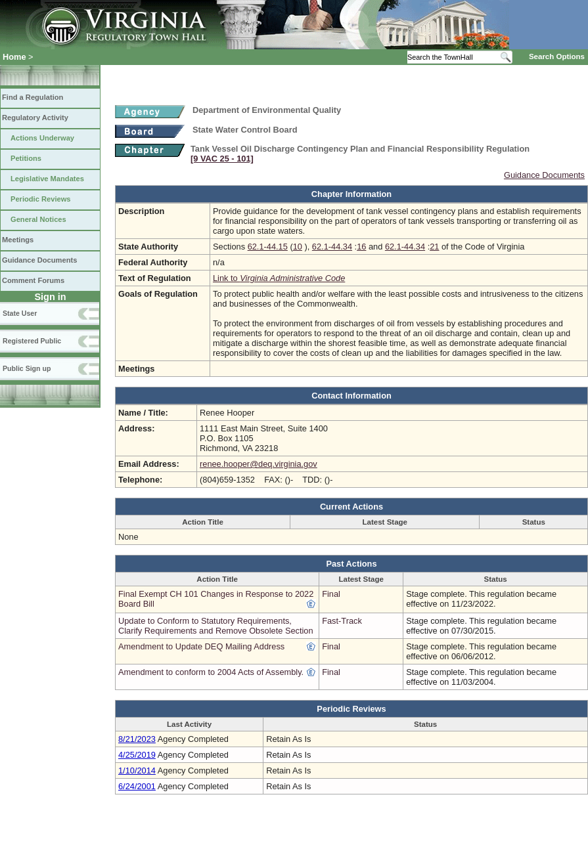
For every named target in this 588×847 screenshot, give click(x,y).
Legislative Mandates (47, 179)
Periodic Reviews (41, 199)
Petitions (26, 158)
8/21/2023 (137, 739)
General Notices (38, 219)
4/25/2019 (137, 755)
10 (297, 246)
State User (20, 313)
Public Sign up (27, 368)
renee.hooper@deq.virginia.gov (258, 464)
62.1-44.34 (332, 246)
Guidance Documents (39, 260)
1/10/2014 (137, 770)
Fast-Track (342, 621)
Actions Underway (42, 138)
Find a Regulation (32, 97)
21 (434, 246)
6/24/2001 (137, 786)
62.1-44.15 (268, 246)
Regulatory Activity (35, 117)
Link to (279, 278)
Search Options (557, 56)
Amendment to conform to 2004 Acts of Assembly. (211, 672)
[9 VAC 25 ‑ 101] (222, 158)
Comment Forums (33, 280)
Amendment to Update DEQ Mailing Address (201, 646)
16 (361, 246)
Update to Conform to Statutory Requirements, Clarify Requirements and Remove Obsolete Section (215, 626)
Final (331, 594)
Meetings (18, 240)
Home (14, 57)
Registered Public (32, 341)
